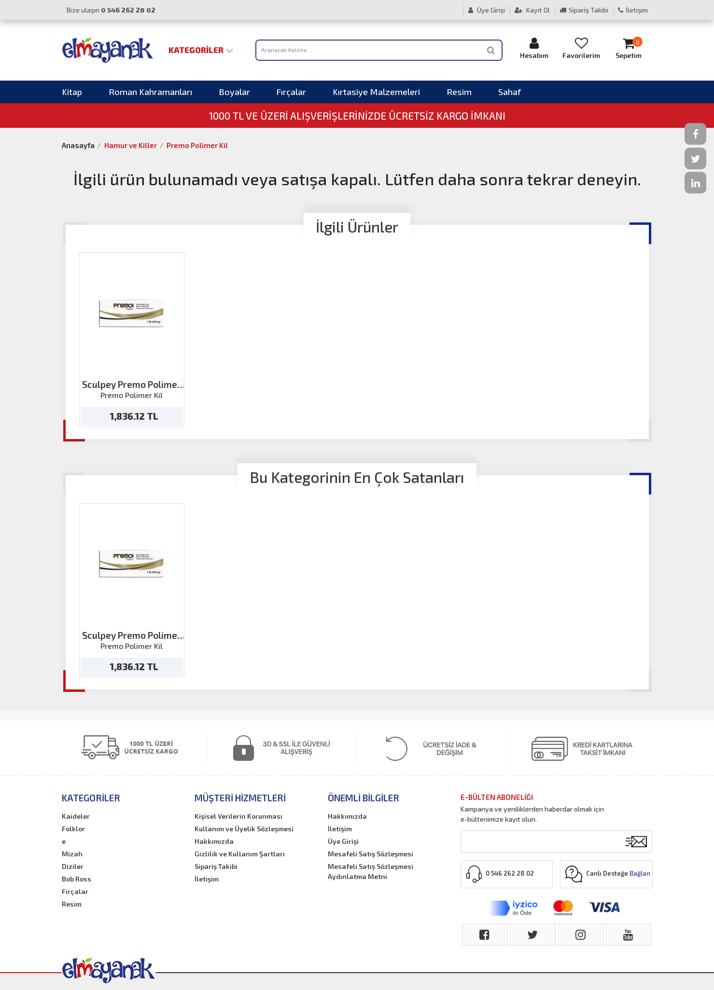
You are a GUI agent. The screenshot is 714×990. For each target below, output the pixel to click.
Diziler (73, 866)
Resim (459, 91)
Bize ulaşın (111, 10)
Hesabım (534, 48)
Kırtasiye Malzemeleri (376, 91)
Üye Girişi (486, 10)
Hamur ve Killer (130, 145)
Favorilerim (581, 48)
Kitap (72, 91)
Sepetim (628, 48)
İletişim (633, 10)
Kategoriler (201, 50)
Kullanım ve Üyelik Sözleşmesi (244, 829)
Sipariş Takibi (584, 10)
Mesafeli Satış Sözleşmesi (370, 854)
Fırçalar (291, 91)
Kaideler (76, 816)
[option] (131, 339)
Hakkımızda (214, 841)
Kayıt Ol (532, 10)
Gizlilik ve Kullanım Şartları (240, 854)
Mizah (72, 854)
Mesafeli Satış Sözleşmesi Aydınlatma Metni (370, 871)
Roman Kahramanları (150, 91)
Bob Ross (76, 879)
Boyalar (234, 91)
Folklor (73, 829)
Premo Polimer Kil (197, 145)
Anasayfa (78, 145)
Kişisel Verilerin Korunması (238, 816)
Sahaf (509, 91)
